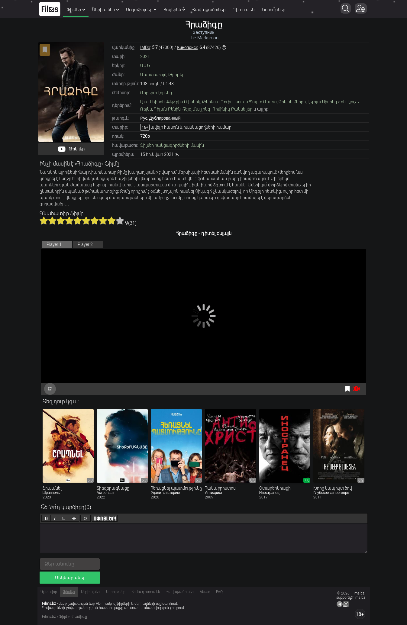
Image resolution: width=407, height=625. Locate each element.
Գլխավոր (48, 592)
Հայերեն (174, 9)
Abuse (205, 592)
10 (120, 220)
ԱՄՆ (145, 65)
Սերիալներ (105, 9)
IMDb (145, 47)
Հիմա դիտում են (145, 592)
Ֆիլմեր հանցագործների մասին (172, 145)
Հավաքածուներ (208, 9)
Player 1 (54, 244)
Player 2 (85, 244)
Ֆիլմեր (76, 9)
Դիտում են (243, 9)
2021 (145, 56)
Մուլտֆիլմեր (141, 9)
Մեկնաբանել (69, 577)
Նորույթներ (273, 9)
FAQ (219, 592)
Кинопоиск (187, 47)
